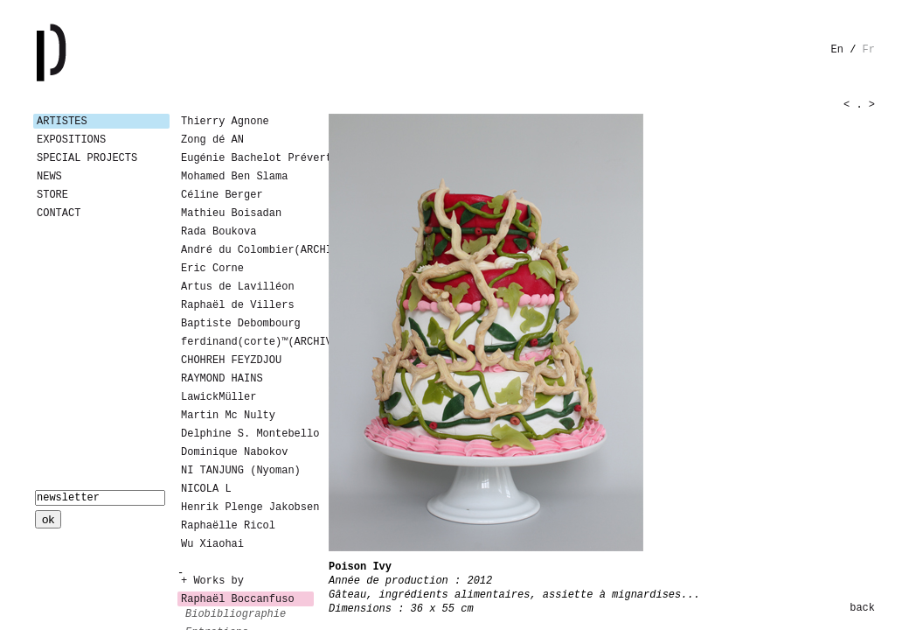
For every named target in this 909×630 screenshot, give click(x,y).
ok (48, 519)
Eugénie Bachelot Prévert (247, 158)
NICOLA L (206, 489)
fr (869, 50)
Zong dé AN (212, 140)
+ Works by (212, 581)
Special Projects (87, 158)
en (837, 50)
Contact (58, 213)
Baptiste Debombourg (241, 324)
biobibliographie (235, 614)
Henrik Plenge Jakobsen (247, 507)
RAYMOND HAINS (222, 379)
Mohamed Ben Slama (234, 177)
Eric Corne (212, 268)
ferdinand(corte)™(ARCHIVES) (247, 342)
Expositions (71, 140)
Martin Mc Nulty (228, 416)
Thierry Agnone (225, 122)
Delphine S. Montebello (247, 434)
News (49, 177)
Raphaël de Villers (238, 305)
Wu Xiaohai (212, 544)
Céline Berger (222, 195)
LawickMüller (218, 397)
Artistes (62, 122)
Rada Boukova (218, 232)
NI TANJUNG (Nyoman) (241, 471)
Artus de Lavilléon (238, 287)
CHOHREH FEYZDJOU (231, 360)
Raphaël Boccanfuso (238, 599)
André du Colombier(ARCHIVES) (247, 250)
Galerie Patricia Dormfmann (77, 52)
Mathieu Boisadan (231, 213)
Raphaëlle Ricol (228, 526)
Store (52, 195)
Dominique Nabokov (234, 452)
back (862, 608)
